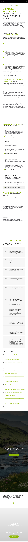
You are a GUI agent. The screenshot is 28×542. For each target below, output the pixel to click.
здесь (22, 187)
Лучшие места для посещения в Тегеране (11, 381)
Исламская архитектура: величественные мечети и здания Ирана (15, 389)
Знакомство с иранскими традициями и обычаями (12, 403)
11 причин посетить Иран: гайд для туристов (11, 354)
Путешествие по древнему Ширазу (10, 384)
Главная (8, 5)
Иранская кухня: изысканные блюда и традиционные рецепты (14, 376)
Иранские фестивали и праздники (10, 395)
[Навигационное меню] (26, 1)
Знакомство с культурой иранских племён (11, 400)
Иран (13, 5)
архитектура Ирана (18, 5)
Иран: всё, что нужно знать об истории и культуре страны (13, 362)
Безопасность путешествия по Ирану (10, 378)
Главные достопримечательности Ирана (11, 373)
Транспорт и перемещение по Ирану (10, 370)
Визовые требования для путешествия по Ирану (12, 359)
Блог (11, 5)
